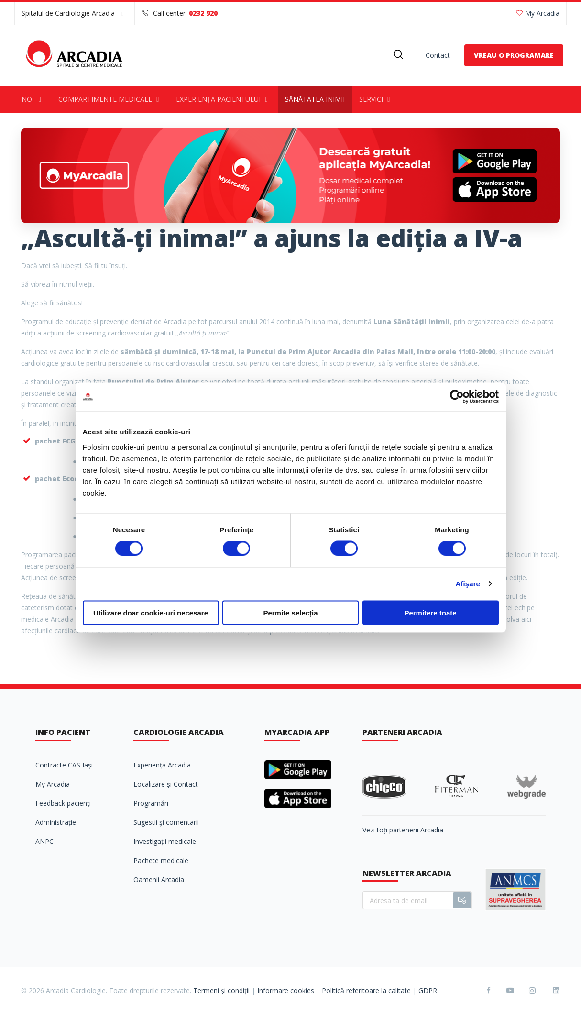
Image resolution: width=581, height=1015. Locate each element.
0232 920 (203, 13)
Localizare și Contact (165, 783)
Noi (33, 99)
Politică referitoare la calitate (366, 990)
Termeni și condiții (221, 990)
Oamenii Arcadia (158, 879)
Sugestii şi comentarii (166, 822)
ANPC (44, 841)
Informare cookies (285, 990)
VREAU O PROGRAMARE (514, 55)
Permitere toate (430, 612)
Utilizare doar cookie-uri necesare (150, 612)
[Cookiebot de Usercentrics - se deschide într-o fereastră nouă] (457, 397)
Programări (150, 803)
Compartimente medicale (110, 99)
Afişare (468, 584)
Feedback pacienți (63, 803)
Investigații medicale (164, 841)
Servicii (376, 99)
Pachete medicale (160, 860)
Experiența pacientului (223, 99)
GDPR (427, 990)
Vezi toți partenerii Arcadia (402, 829)
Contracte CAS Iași (64, 764)
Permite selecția (290, 612)
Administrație (55, 822)
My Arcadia (537, 13)
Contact (438, 55)
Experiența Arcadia (162, 764)
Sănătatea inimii (315, 99)
